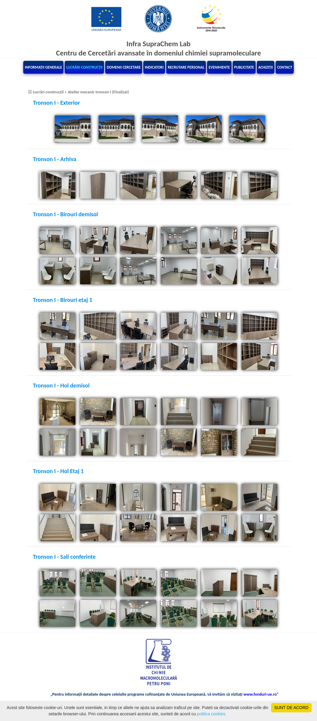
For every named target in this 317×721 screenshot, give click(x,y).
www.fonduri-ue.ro (260, 694)
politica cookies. (211, 713)
